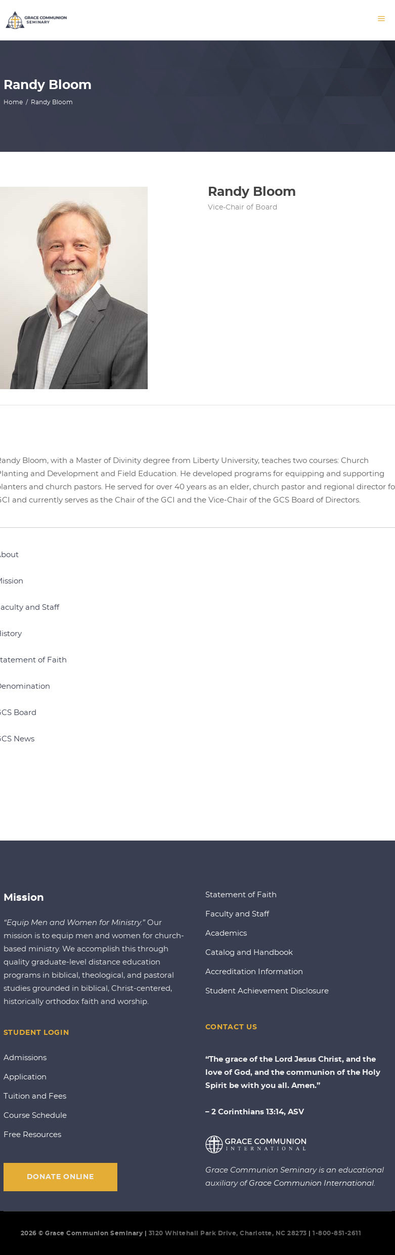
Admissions (25, 1058)
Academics (226, 933)
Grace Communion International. (312, 1183)
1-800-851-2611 (338, 1233)
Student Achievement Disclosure (267, 991)
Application (25, 1077)
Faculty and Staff (237, 914)
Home (13, 102)
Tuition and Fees (35, 1096)
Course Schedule (35, 1115)
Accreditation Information (254, 972)
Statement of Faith (241, 895)
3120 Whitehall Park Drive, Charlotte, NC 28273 (228, 1233)
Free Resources (32, 1135)
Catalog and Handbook (249, 952)
